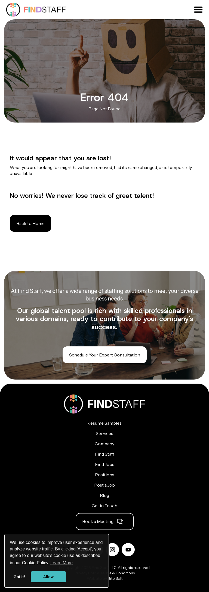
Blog (104, 495)
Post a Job (104, 485)
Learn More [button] (61, 562)
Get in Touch (104, 505)
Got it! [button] (19, 577)
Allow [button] (48, 577)
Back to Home (30, 223)
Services (104, 433)
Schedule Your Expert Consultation (104, 355)
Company (104, 443)
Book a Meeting (97, 521)
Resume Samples (104, 423)
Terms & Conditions (117, 573)
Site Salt (115, 578)
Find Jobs (104, 464)
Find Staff (104, 454)
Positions (104, 474)
